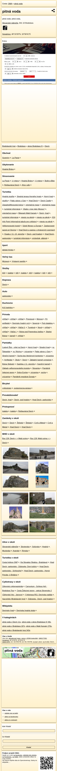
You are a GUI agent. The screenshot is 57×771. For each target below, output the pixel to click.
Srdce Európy (22, 372)
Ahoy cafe (26, 185)
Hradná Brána (8, 169)
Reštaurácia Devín (11, 185)
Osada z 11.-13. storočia (14, 234)
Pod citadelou (47, 323)
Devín (47, 146)
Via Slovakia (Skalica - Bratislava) (34, 562)
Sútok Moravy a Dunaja (31, 226)
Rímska (25, 551)
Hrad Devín (33, 201)
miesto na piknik (27, 217)
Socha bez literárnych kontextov (30, 356)
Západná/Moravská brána (12, 205)
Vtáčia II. (21, 327)
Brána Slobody (8, 364)
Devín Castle (45, 201)
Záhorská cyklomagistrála (12, 586)
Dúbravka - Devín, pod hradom (40, 599)
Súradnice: (6, 34)
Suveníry (5, 158)
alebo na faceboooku (11, 716)
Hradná (45, 547)
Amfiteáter (8, 360)
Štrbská (20, 423)
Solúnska (36, 547)
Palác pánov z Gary (18, 201)
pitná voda (18, 4)
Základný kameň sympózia (40, 360)
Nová (40, 327)
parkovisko (6, 296)
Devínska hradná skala (26, 610)
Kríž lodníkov (7, 308)
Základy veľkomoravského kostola (16, 368)
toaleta (10, 273)
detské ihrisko (7, 250)
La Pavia (15, 158)
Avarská (16, 551)
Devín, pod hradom (34, 234)
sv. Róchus (17, 352)
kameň (12, 336)
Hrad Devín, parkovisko (41, 400)
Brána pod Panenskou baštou (31, 332)
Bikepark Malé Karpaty (27, 213)
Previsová (30, 319)
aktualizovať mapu (15, 638)
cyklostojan (6, 388)
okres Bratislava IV (35, 146)
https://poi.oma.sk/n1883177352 (12, 140)
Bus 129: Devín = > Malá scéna (15, 438)
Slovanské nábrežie (10, 23)
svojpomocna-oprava (22, 388)
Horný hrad (48, 196)
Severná (35, 323)
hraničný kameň (43, 364)
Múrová (40, 319)
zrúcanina (28, 352)
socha (43, 372)
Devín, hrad (44, 213)
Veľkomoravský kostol (11, 226)
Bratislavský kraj (9, 146)
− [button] (5, 92)
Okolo (17, 360)
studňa (5, 201)
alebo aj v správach (11, 720)
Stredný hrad (44, 347)
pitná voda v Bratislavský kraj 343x (16, 630)
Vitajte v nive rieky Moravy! (34, 209)
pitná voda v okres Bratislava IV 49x (36, 622)
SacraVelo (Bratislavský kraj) (14, 599)
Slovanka (36, 368)
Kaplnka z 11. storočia (26, 364)
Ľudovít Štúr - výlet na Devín (13, 347)
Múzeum (5, 261)
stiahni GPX (6, 642)
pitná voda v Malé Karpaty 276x (39, 626)
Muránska (6, 551)
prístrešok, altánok (39, 238)
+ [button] (5, 88)
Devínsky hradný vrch (21, 323)
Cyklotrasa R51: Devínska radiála (38, 595)
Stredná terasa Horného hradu (29, 196)
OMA (10, 4)
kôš (3, 273)
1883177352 (43, 638)
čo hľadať (6, 737)
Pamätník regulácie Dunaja (24, 377)
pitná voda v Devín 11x (11, 622)
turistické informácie (12, 209)
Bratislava (21, 146)
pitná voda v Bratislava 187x (13, 626)
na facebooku (17, 755)
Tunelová (31, 327)
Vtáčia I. (13, 332)
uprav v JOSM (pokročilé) (29, 638)
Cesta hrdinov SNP (10, 562)
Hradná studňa (8, 196)
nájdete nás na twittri (11, 713)
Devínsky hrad (8, 610)
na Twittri (15, 757)
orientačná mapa (32, 205)
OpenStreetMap (18, 138)
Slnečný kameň (8, 356)
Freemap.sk (30, 138)
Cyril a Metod (39, 423)
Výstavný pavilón (19, 261)
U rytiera (15, 181)
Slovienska (25, 547)
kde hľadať (6, 726)
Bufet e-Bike (50, 181)
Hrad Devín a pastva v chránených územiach (37, 230)
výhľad (5, 319)
